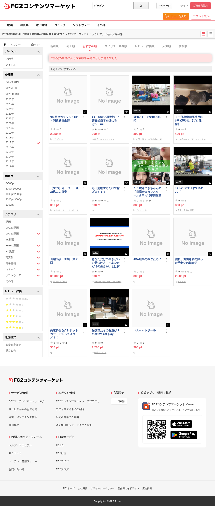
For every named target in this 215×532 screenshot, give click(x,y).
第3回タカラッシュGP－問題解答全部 (64, 118)
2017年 (23, 143)
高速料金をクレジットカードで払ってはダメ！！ (64, 334)
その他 (101, 25)
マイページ (164, 5)
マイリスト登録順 (116, 46)
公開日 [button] (22, 75)
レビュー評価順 (144, 46)
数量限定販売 (13, 344)
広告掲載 (147, 488)
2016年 (10, 147)
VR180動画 (12, 227)
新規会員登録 (200, 5)
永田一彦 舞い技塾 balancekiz (149, 139)
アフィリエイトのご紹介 (70, 409)
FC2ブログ (62, 469)
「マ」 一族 (141, 210)
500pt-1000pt (13, 188)
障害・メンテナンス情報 (23, 417)
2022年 (10, 118)
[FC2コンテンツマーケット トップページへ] (36, 380)
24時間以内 (12, 82)
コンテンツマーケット (49, 6)
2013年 (10, 161)
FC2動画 (61, 453)
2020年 (10, 127)
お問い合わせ (16, 469)
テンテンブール (60, 281)
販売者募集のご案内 (67, 417)
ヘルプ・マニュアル (20, 445)
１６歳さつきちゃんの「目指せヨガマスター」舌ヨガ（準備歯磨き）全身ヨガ (147, 192)
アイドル (11, 64)
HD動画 (23, 251)
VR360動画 (23, 233)
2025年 (10, 104)
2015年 (10, 151)
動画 (10, 25)
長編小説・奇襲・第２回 (64, 261)
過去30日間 (12, 93)
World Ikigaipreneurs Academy (107, 281)
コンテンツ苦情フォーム (23, 461)
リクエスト (15, 453)
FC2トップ (69, 488)
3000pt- (10, 204)
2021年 (10, 123)
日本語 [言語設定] (121, 401)
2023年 (10, 113)
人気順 (166, 46)
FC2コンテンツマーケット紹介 (27, 401)
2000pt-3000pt (14, 199)
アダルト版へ (201, 16)
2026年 (10, 99)
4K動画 (10, 239)
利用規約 (14, 425)
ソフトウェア (81, 25)
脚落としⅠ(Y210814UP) (147, 118)
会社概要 (82, 488)
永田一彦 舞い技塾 (186, 210)
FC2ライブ (62, 461)
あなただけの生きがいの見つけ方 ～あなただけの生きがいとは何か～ (106, 263)
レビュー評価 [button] (22, 291)
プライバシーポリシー (102, 488)
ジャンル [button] (22, 51)
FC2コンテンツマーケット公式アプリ (78, 401)
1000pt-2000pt (14, 194)
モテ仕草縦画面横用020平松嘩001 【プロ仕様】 (189, 120)
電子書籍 (41, 25)
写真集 (24, 25)
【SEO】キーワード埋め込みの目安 (64, 190)
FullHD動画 (23, 245)
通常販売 (11, 350)
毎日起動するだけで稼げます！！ (106, 190)
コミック (59, 25)
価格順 (183, 46)
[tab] (132, 46)
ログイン (183, 5)
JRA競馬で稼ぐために (147, 259)
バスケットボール (144, 330)
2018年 (10, 137)
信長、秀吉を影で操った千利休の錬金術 (189, 261)
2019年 (10, 132)
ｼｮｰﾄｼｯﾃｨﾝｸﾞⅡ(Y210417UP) (189, 190)
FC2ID (60, 445)
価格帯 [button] (22, 176)
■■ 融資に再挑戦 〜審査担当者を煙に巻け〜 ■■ (106, 120)
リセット (36, 44)
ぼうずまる (58, 139)
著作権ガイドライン (128, 488)
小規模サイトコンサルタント (66, 210)
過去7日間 (11, 88)
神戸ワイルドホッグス (104, 139)
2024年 (10, 108)
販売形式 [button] (22, 337)
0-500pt (10, 183)
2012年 (10, 166)
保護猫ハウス (100, 352)
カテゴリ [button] (22, 214)
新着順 (54, 46)
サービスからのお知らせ (23, 409)
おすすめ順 (90, 46)
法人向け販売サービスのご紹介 (74, 425)
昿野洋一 (182, 281)
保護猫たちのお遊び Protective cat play (106, 332)
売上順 (70, 46)
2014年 (10, 156)
